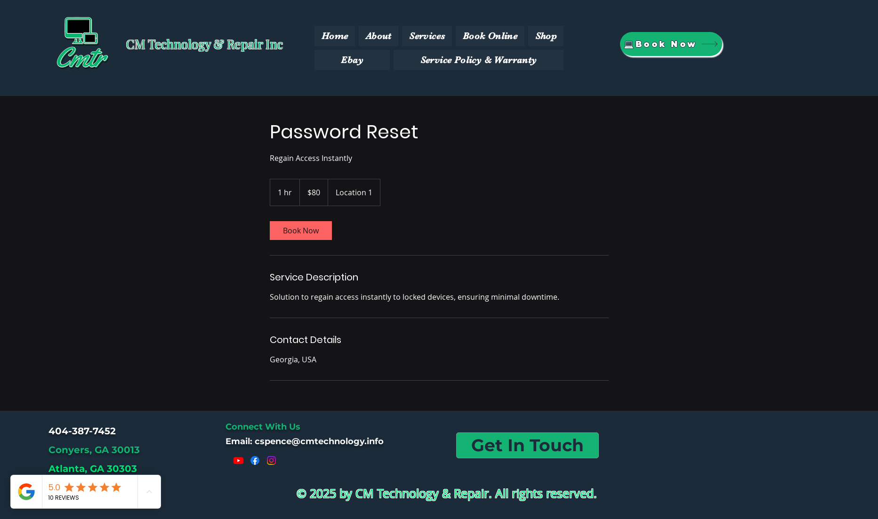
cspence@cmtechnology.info (319, 441)
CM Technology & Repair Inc (204, 44)
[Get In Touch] (527, 445)
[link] (301, 230)
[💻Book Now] (671, 44)
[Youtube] (238, 460)
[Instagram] (271, 460)
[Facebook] (255, 460)
